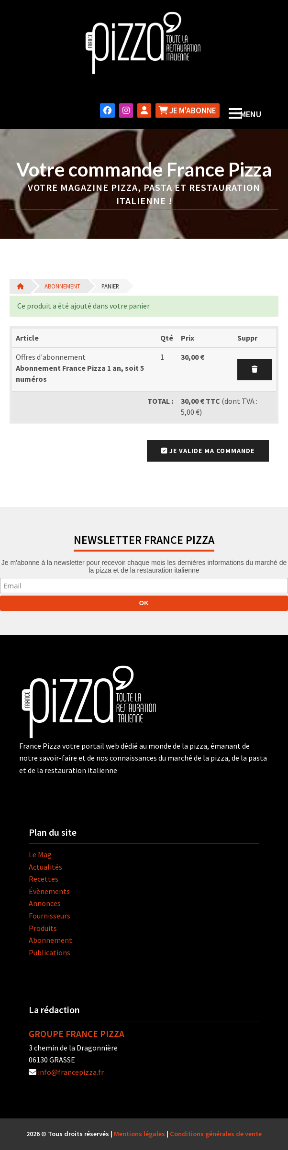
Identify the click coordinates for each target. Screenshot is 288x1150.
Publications (49, 952)
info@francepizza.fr (71, 1072)
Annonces (45, 903)
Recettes (43, 879)
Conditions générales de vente (216, 1133)
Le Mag (40, 854)
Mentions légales (139, 1133)
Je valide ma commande (208, 450)
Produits (43, 928)
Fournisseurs (49, 915)
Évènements (49, 891)
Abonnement (62, 286)
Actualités (45, 867)
